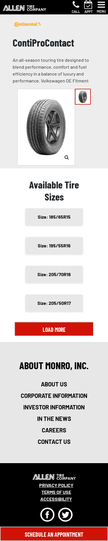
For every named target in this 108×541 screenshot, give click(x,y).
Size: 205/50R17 (54, 303)
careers (54, 430)
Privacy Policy (56, 485)
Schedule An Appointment (54, 534)
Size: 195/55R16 (54, 245)
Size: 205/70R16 (54, 274)
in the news (54, 418)
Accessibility (56, 499)
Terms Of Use (56, 492)
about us (54, 384)
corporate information (54, 395)
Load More (54, 329)
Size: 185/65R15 (54, 217)
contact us (54, 441)
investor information (54, 407)
